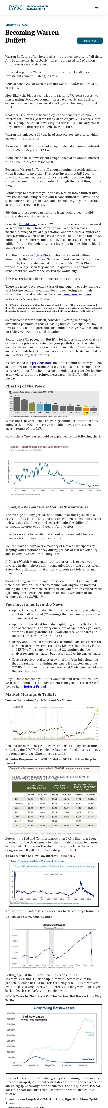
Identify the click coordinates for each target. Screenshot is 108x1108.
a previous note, (41, 363)
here (65, 294)
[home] (28, 7)
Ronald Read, (28, 224)
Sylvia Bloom (43, 255)
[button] (96, 8)
